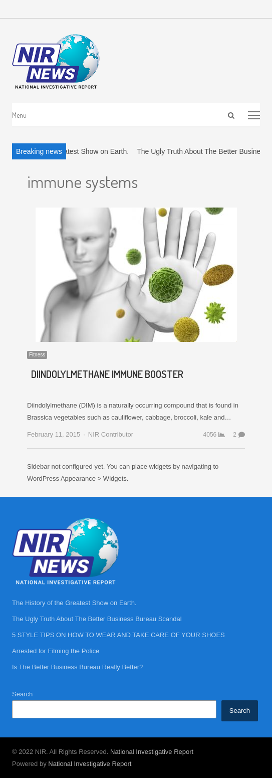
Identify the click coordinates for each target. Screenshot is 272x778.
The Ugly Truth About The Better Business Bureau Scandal (97, 619)
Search (22, 694)
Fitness (37, 354)
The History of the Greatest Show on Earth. (74, 603)
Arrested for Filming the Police (55, 651)
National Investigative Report (151, 751)
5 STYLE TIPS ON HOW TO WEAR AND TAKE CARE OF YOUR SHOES (118, 635)
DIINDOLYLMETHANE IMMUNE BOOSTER (107, 373)
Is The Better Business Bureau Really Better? (77, 667)
